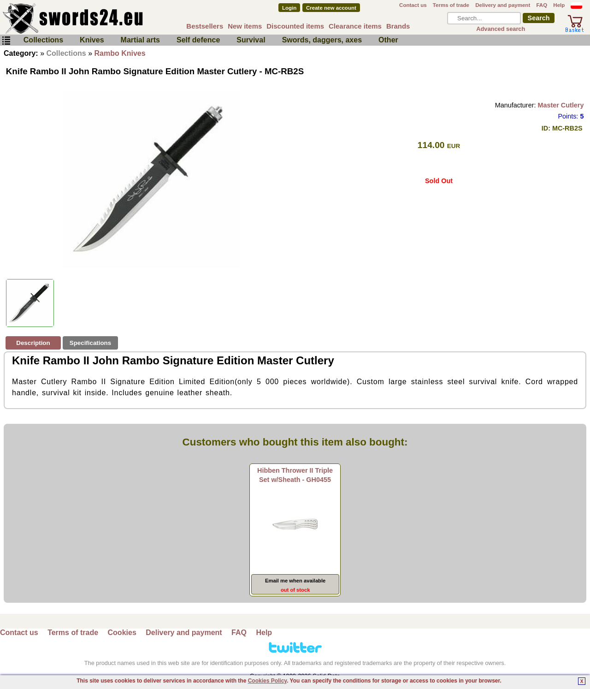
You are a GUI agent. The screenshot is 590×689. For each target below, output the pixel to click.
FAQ (541, 5)
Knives (92, 40)
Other (388, 40)
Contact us (413, 5)
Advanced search (500, 28)
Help (559, 5)
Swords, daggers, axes (322, 40)
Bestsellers (204, 26)
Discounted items (295, 26)
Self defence (198, 40)
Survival (250, 40)
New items (245, 26)
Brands (398, 26)
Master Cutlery (560, 105)
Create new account (331, 8)
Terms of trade (451, 5)
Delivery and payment (502, 5)
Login (289, 8)
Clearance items (355, 26)
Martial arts (140, 40)
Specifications (90, 342)
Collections (43, 40)
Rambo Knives (120, 53)
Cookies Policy (267, 680)
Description (33, 342)
